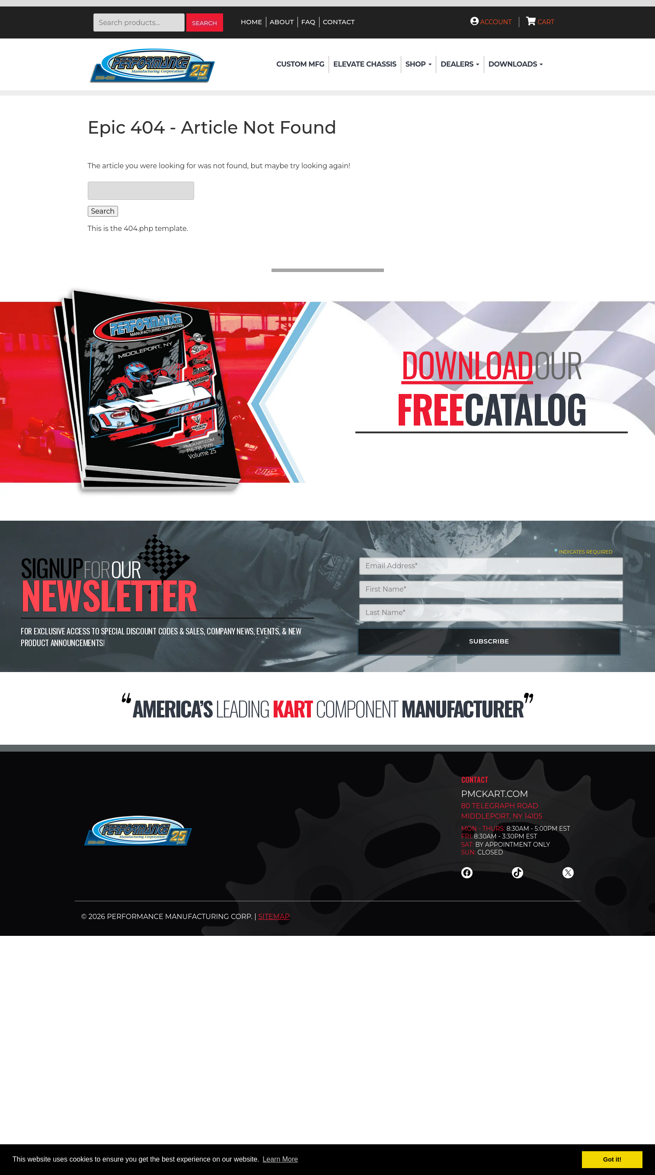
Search (204, 22)
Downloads (516, 64)
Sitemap (274, 916)
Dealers (460, 64)
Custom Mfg (300, 64)
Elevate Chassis (364, 64)
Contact (339, 22)
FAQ (308, 22)
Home (251, 22)
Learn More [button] (280, 1159)
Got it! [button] (612, 1159)
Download (467, 364)
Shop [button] (418, 64)
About (282, 22)
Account (491, 22)
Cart (540, 22)
